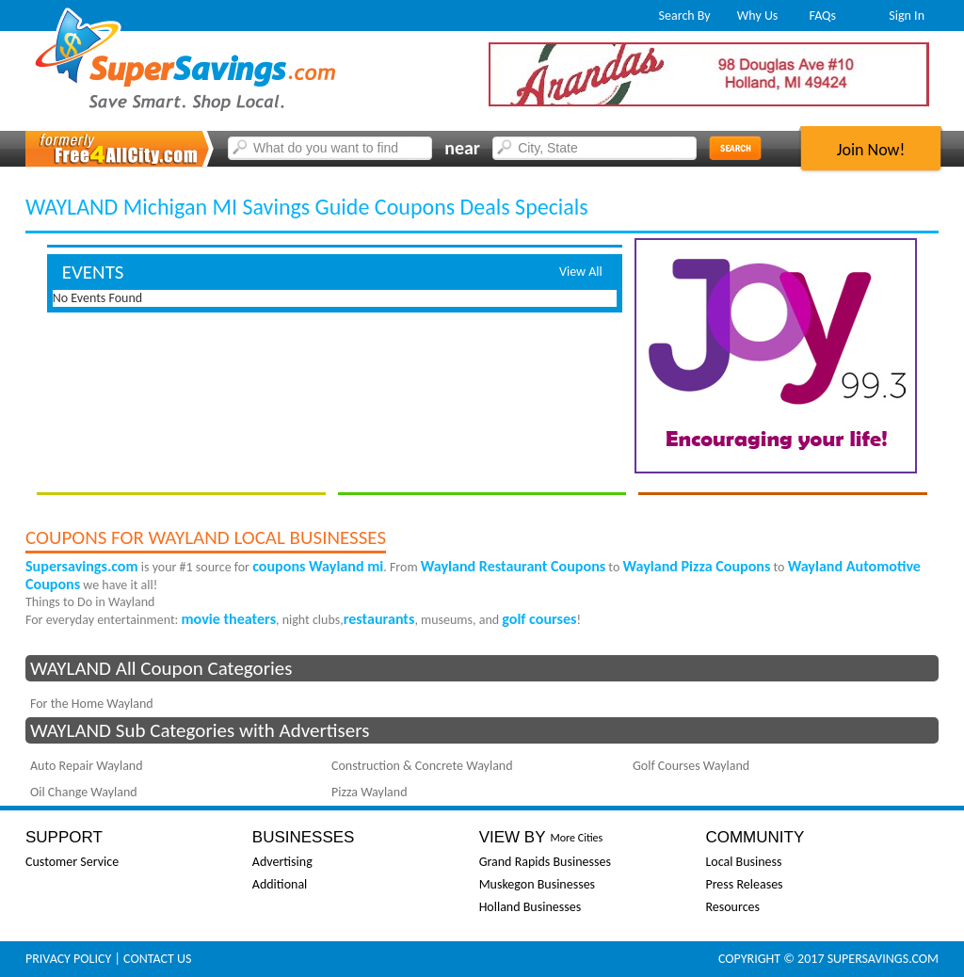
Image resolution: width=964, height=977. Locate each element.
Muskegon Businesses (537, 884)
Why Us (758, 16)
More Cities (576, 837)
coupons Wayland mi (317, 566)
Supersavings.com (81, 566)
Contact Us (157, 959)
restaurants (379, 619)
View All (580, 272)
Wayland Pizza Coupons (696, 566)
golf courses (539, 619)
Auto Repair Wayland (86, 766)
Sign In (906, 16)
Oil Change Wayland (83, 792)
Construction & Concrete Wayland (422, 766)
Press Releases (743, 884)
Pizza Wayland (369, 792)
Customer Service (72, 862)
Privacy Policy (68, 959)
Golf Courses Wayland (691, 766)
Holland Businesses (530, 907)
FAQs (823, 16)
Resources (732, 907)
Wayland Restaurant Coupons (513, 566)
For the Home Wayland (91, 704)
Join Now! (871, 149)
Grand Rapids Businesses (545, 862)
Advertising (282, 862)
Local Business (743, 862)
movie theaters (229, 619)
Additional (279, 884)
